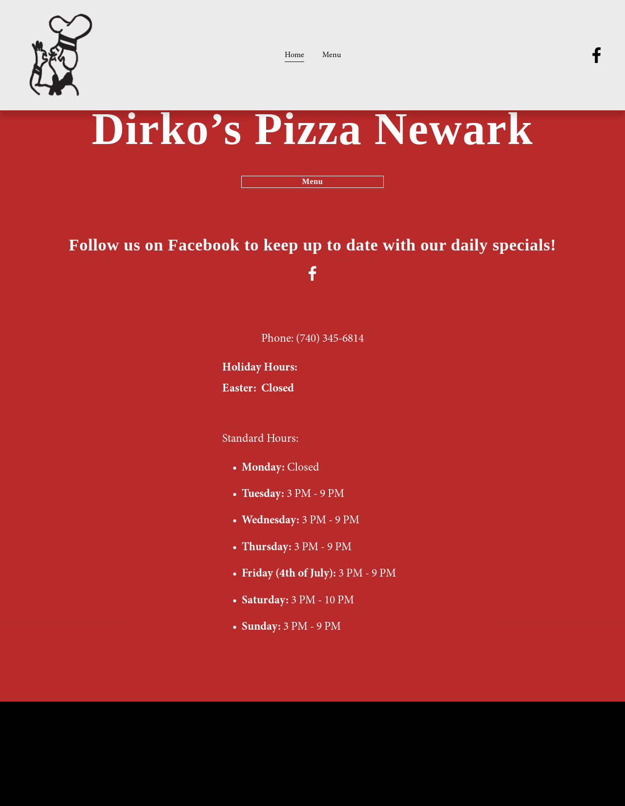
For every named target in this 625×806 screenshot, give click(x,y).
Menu (331, 54)
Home (294, 54)
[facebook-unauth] (596, 55)
